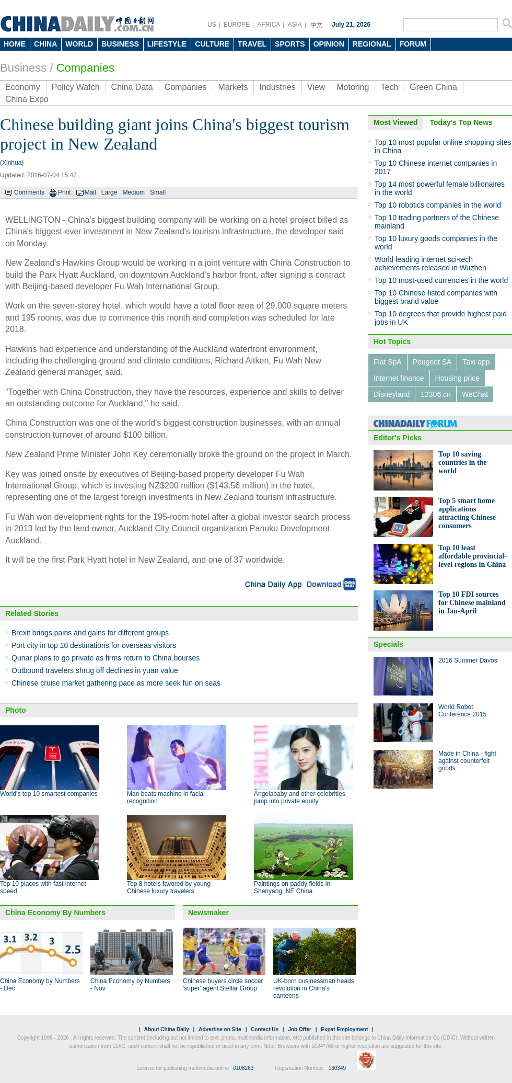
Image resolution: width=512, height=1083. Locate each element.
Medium (133, 192)
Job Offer (299, 1029)
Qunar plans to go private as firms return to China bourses (105, 658)
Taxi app (476, 362)
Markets (233, 87)
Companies (85, 67)
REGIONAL (372, 44)
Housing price (457, 378)
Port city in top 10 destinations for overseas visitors (93, 645)
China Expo (27, 99)
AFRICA (268, 24)
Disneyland (392, 394)
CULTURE (212, 44)
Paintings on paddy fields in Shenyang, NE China (292, 887)
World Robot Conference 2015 (462, 710)
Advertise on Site (220, 1029)
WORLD (79, 44)
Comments (29, 192)
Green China (433, 87)
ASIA (294, 24)
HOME (15, 44)
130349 (337, 1068)
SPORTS (290, 44)
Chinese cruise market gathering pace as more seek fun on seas (115, 683)
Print (64, 192)
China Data (132, 87)
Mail (90, 192)
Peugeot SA (432, 362)
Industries (277, 87)
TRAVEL (252, 44)
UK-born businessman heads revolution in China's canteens (313, 988)
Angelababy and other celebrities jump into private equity (299, 797)
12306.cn (436, 394)
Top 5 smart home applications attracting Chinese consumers (467, 513)
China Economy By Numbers (55, 912)
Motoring (352, 87)
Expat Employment (344, 1029)
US (211, 24)
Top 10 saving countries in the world (462, 462)
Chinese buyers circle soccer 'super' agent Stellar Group (223, 984)
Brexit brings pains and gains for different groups (90, 633)
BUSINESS (120, 44)
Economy (22, 87)
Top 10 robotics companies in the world (438, 205)
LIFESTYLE (167, 44)
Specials (388, 644)
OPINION (328, 44)
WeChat (475, 394)
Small (158, 192)
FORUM (413, 44)
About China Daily (166, 1029)
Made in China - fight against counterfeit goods (467, 761)
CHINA (45, 44)
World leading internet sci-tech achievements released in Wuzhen (430, 263)
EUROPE (237, 24)
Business (23, 67)
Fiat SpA (388, 362)
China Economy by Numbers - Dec (40, 984)
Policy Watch (76, 87)
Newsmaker (208, 912)
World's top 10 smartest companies (49, 793)
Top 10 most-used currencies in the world (441, 280)
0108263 (243, 1068)
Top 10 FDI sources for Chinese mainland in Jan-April (472, 602)
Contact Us (264, 1029)
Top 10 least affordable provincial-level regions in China (472, 556)
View (316, 87)
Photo (15, 710)
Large (109, 192)
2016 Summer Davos (467, 660)
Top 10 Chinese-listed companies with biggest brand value (436, 297)
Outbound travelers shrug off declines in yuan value (94, 670)
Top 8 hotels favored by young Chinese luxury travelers (169, 887)
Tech (389, 87)
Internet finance (399, 378)
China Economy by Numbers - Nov (130, 984)
